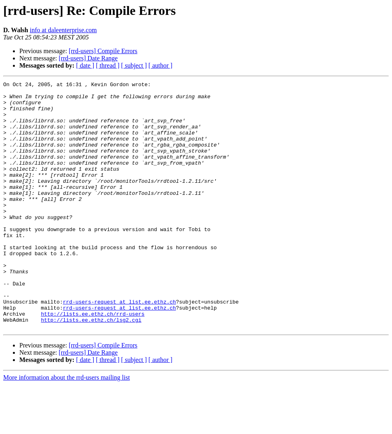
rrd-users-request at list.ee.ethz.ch (119, 346)
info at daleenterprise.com (63, 30)
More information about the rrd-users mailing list (66, 427)
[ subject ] (134, 65)
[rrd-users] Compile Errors (103, 51)
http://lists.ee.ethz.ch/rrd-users (92, 360)
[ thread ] (108, 65)
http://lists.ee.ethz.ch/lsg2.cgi (91, 368)
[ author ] (161, 65)
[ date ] (85, 65)
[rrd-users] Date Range (88, 58)
